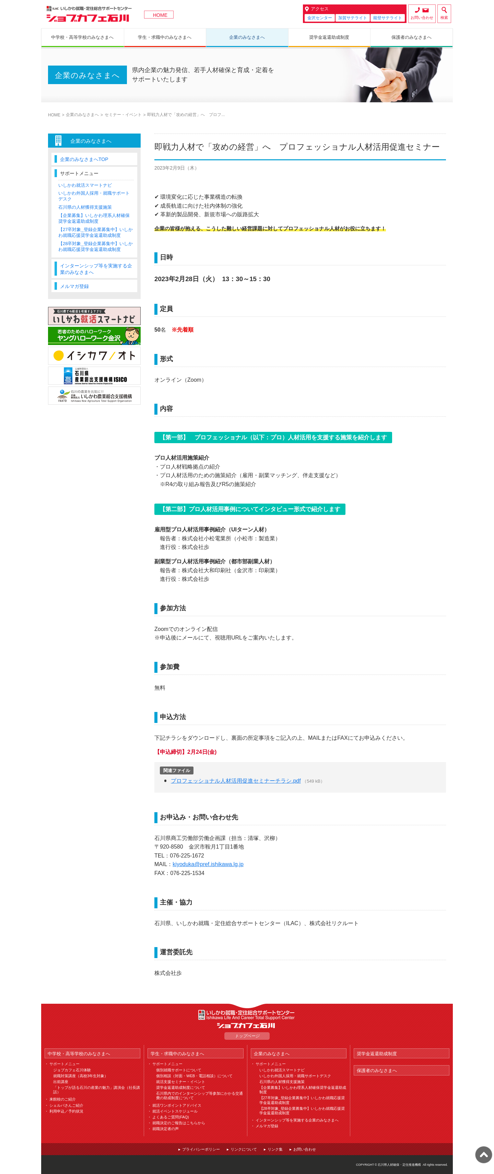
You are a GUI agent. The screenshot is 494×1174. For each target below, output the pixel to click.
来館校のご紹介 (62, 1099)
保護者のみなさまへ (377, 1070)
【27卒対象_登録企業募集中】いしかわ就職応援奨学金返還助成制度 (95, 232)
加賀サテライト (352, 17)
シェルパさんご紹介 (66, 1105)
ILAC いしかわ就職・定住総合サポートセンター (247, 1015)
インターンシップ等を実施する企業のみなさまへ (96, 269)
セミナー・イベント (123, 114)
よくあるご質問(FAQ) (170, 1117)
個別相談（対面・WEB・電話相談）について (194, 1076)
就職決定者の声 (165, 1129)
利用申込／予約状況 (66, 1111)
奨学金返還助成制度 (377, 1053)
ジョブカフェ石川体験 (72, 1070)
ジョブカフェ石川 (89, 14)
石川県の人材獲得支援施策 (85, 207)
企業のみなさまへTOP (84, 159)
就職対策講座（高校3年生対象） (80, 1076)
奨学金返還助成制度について (180, 1087)
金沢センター (319, 17)
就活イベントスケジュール (175, 1111)
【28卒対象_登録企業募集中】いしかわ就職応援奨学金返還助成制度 (95, 246)
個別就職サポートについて (178, 1070)
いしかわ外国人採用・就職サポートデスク (295, 1076)
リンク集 (275, 1149)
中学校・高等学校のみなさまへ (79, 1053)
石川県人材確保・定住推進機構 (399, 1164)
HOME (160, 15)
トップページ (247, 1036)
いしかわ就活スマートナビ (85, 185)
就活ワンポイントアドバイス (176, 1105)
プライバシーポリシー (201, 1149)
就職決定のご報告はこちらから (178, 1123)
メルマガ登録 (74, 286)
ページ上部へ (483, 1154)
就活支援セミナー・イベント (180, 1082)
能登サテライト (387, 17)
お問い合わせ (422, 17)
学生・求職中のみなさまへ (177, 1053)
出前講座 (60, 1082)
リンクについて (244, 1149)
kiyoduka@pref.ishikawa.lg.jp (208, 864)
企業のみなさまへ (82, 114)
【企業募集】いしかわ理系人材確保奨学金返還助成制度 (94, 218)
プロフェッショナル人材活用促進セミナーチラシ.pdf (236, 781)
